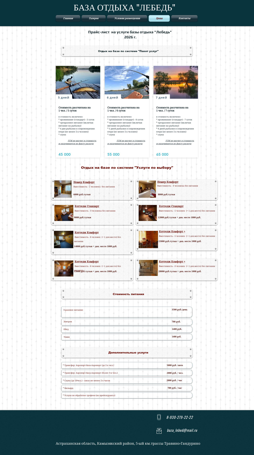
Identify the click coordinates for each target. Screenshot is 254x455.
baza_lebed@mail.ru (182, 430)
